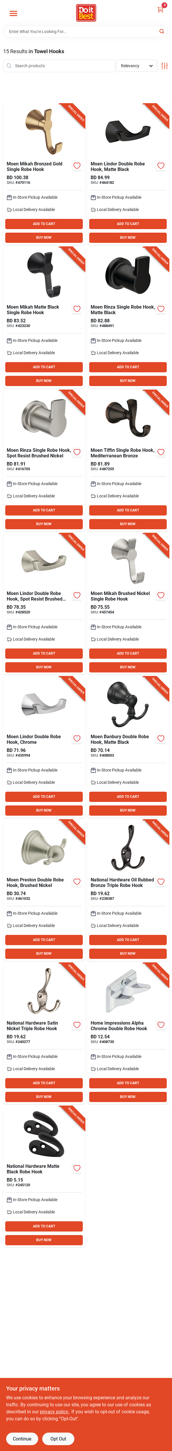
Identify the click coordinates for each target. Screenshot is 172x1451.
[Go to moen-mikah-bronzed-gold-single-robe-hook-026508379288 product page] (44, 174)
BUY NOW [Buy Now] (44, 238)
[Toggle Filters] (164, 66)
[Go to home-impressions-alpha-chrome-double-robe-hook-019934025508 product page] (128, 1033)
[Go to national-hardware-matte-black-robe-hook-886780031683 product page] (44, 1176)
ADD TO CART (44, 224)
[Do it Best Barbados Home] (86, 13)
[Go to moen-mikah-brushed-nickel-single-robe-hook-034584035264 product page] (128, 604)
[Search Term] (86, 31)
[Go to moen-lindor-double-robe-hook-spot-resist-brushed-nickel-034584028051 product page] (44, 604)
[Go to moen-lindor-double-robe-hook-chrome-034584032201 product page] (44, 747)
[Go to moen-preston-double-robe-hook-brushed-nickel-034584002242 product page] (44, 890)
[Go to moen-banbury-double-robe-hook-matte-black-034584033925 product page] (128, 747)
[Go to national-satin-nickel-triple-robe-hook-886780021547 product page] (44, 1033)
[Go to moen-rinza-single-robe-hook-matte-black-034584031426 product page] (128, 317)
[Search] (162, 31)
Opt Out (58, 1439)
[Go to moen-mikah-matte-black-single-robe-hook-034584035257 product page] (44, 317)
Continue (22, 1439)
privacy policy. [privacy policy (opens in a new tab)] (54, 1411)
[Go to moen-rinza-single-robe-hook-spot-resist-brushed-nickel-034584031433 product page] (44, 460)
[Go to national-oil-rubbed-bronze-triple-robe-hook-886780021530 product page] (128, 890)
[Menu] (13, 13)
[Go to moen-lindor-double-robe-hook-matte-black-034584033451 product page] (128, 174)
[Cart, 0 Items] (160, 9)
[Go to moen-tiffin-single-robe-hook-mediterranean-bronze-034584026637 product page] (128, 460)
